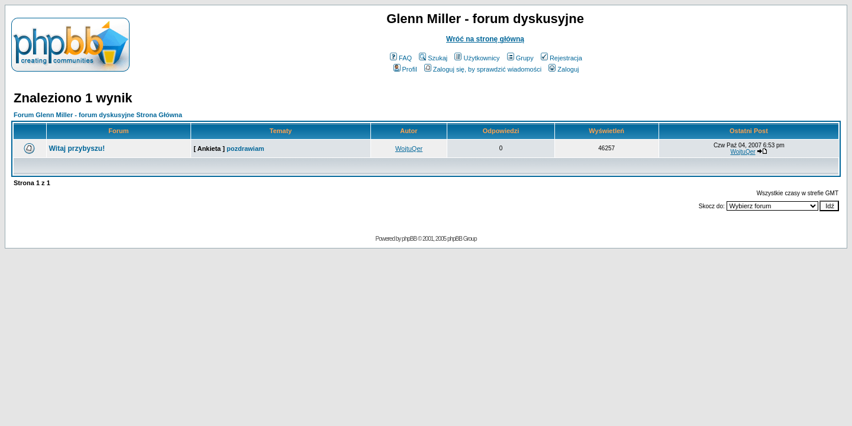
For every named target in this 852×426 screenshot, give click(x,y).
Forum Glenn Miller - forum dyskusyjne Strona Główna (98, 114)
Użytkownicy (476, 58)
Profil (405, 69)
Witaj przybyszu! (77, 148)
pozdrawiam (245, 148)
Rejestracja (561, 58)
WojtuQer (408, 148)
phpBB (409, 238)
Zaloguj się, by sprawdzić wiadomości (482, 69)
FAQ (401, 58)
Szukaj (433, 58)
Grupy (520, 58)
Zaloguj (563, 69)
